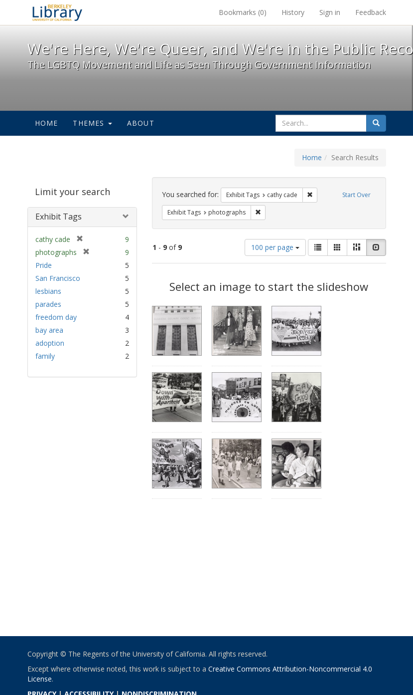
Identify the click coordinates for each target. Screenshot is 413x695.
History (292, 12)
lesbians (48, 291)
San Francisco (57, 278)
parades (48, 304)
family (45, 356)
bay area (49, 330)
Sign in (329, 12)
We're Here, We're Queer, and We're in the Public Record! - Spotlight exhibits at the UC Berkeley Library (57, 12)
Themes (92, 123)
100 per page (275, 247)
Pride (43, 265)
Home (46, 123)
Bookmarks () (243, 12)
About (140, 123)
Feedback (370, 12)
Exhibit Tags (58, 216)
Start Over (356, 195)
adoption (49, 343)
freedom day (56, 317)
